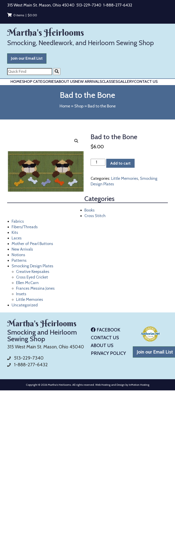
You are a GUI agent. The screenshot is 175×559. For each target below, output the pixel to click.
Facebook (105, 330)
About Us (65, 81)
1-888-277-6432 (117, 5)
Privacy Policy (108, 353)
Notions (18, 254)
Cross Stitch (95, 215)
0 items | (22, 15)
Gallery (126, 81)
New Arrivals (88, 81)
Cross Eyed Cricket (32, 277)
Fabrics (18, 221)
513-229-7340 (88, 5)
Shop (78, 106)
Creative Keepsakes (32, 271)
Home (16, 81)
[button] (76, 141)
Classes (110, 81)
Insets (21, 293)
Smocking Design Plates (32, 266)
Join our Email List (27, 58)
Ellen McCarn (27, 282)
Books (89, 210)
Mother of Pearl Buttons (32, 243)
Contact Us (146, 81)
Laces (17, 238)
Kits (15, 232)
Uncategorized (25, 305)
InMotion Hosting (139, 384)
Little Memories (29, 299)
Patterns (19, 260)
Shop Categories (39, 81)
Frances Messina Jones (35, 288)
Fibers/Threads (25, 226)
